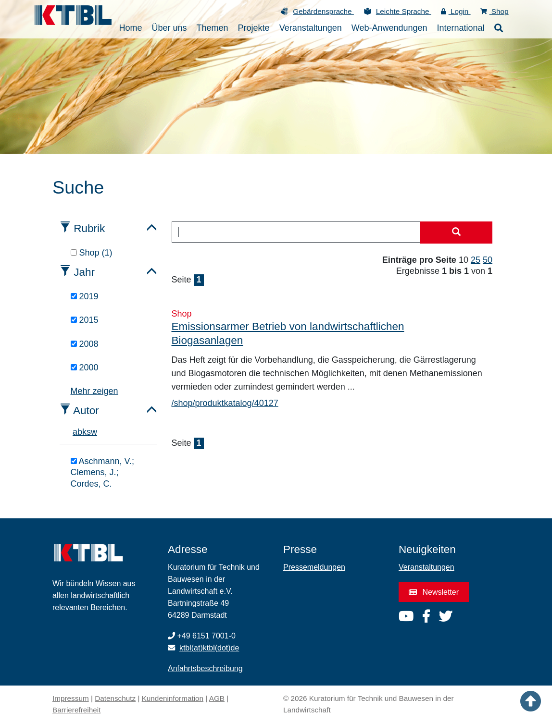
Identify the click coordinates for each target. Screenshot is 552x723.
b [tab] (79, 432)
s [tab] (89, 432)
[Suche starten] (456, 232)
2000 (85, 367)
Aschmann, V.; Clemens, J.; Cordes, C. (102, 472)
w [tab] (94, 432)
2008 (85, 344)
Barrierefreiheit (76, 710)
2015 (85, 320)
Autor (86, 410)
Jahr (84, 272)
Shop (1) (92, 252)
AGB (217, 698)
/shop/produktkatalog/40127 (225, 403)
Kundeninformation (172, 698)
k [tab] (84, 432)
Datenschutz (115, 698)
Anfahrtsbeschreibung (205, 668)
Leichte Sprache (403, 11)
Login (456, 11)
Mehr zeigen (94, 391)
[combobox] (296, 232)
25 (475, 260)
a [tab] (75, 432)
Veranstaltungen (426, 567)
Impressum (70, 698)
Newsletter (434, 592)
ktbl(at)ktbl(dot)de (209, 648)
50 (487, 260)
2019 (85, 296)
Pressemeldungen (314, 567)
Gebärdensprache (323, 11)
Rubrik (89, 228)
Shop (494, 11)
